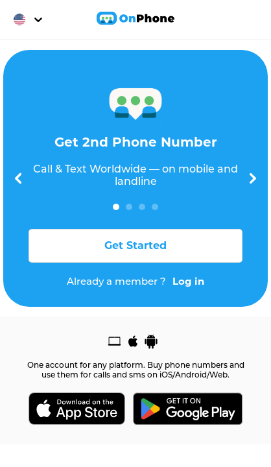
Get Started (135, 245)
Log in (188, 281)
